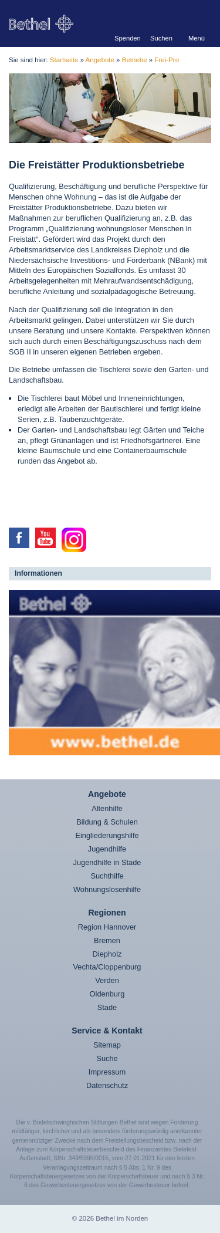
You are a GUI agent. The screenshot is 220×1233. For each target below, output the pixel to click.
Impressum (107, 1072)
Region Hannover (107, 927)
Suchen (161, 38)
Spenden (126, 38)
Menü (196, 38)
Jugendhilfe (107, 848)
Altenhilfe (107, 808)
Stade (107, 1007)
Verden (107, 980)
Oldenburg (107, 993)
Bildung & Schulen (107, 822)
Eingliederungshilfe (106, 835)
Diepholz (107, 954)
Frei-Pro (166, 59)
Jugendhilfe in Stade (107, 862)
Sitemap (107, 1045)
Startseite (64, 59)
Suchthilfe (106, 875)
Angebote (100, 59)
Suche (106, 1058)
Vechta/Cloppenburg (107, 966)
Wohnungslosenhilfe (107, 889)
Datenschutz (107, 1085)
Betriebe (134, 59)
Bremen (107, 940)
